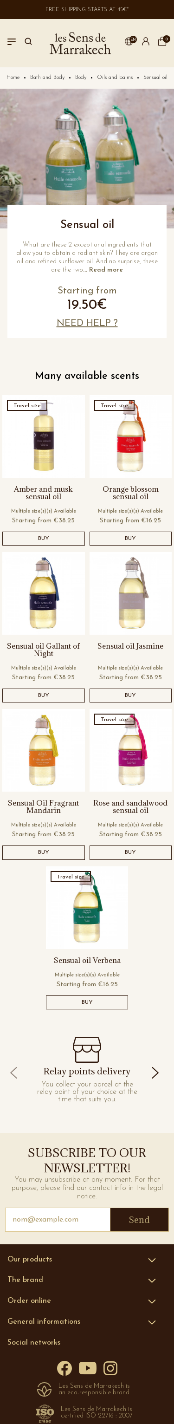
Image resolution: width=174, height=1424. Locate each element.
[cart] (162, 44)
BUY (43, 538)
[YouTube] (88, 1368)
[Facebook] (64, 1368)
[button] (129, 43)
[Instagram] (110, 1368)
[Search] (28, 43)
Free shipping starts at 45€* (87, 10)
